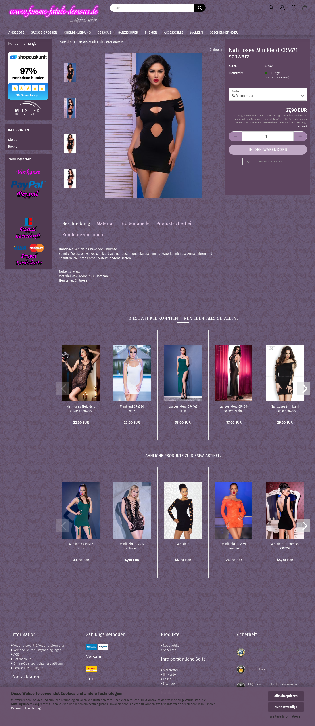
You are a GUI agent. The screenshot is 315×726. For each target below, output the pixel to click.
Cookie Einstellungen (27, 668)
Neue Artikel (170, 646)
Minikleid (182, 544)
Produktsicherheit (174, 223)
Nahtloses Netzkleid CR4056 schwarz (81, 408)
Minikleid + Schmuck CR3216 (284, 546)
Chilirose (216, 50)
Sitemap (168, 684)
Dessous (104, 32)
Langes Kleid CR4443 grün (183, 408)
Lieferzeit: (236, 73)
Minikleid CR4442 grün (81, 546)
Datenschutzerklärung (26, 708)
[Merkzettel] (293, 8)
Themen (151, 32)
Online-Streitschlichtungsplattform (37, 663)
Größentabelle (135, 223)
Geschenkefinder (224, 32)
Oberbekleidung (77, 32)
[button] (282, 8)
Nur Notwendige (286, 707)
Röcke (12, 147)
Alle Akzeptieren (286, 696)
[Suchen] (271, 8)
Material (105, 223)
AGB (15, 655)
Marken (196, 32)
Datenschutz (21, 659)
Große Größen (44, 32)
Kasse (166, 679)
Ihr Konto (168, 675)
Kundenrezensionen (82, 234)
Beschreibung (76, 223)
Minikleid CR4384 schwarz (132, 546)
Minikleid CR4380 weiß (132, 408)
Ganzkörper (128, 32)
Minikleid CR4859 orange (234, 546)
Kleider (13, 140)
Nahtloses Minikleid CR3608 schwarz (285, 408)
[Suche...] (200, 8)
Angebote (16, 32)
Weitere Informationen (286, 716)
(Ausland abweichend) (277, 77)
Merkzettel (169, 670)
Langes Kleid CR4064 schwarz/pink (233, 408)
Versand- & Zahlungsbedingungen (36, 650)
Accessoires (174, 32)
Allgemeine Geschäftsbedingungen (272, 684)
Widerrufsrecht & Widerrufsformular (37, 646)
